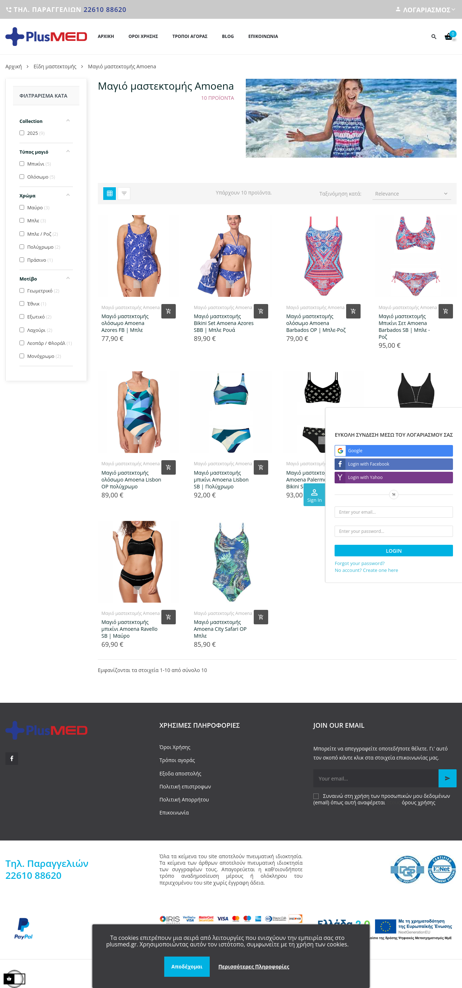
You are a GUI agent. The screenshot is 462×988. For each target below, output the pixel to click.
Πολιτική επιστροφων (185, 786)
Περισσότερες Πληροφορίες (253, 966)
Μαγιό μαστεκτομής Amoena (130, 307)
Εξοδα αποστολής (180, 773)
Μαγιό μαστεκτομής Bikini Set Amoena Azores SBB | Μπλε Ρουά (224, 323)
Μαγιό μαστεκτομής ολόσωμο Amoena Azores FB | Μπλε (125, 323)
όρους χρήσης (418, 802)
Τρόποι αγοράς (177, 760)
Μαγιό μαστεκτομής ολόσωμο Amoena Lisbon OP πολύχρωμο (131, 479)
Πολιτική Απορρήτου (184, 799)
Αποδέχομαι (186, 966)
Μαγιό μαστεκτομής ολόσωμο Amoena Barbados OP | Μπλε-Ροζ (315, 323)
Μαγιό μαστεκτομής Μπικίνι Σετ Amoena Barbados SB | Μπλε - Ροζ (404, 326)
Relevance (412, 193)
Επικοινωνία (174, 812)
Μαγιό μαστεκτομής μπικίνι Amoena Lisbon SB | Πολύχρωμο (221, 479)
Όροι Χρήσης (175, 747)
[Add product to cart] (168, 311)
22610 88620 (105, 9)
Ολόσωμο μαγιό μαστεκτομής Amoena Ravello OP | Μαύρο (405, 479)
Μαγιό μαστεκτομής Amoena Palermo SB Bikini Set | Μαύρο (310, 479)
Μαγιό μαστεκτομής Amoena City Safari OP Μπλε (220, 629)
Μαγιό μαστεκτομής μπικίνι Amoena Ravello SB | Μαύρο (129, 629)
